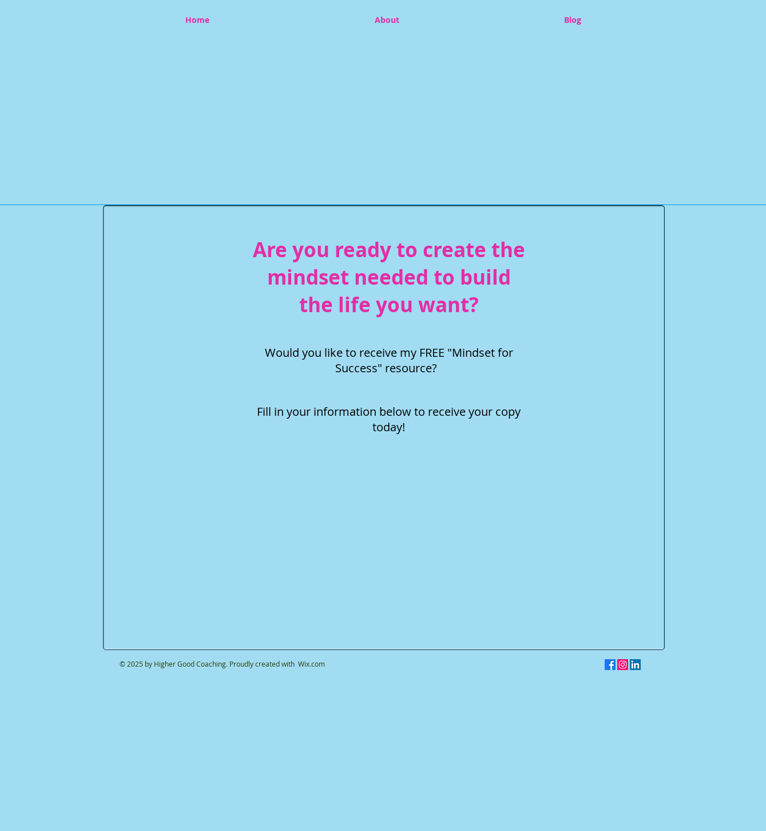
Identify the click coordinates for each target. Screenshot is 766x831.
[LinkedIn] (635, 664)
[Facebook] (610, 664)
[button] (381, 115)
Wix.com (311, 663)
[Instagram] (622, 664)
